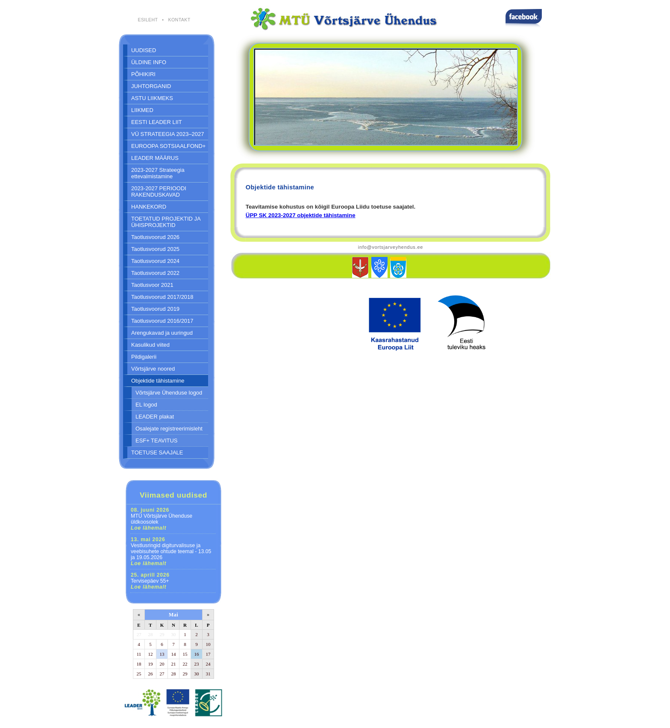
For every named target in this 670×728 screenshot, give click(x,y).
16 (196, 654)
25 (139, 673)
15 (185, 654)
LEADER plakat (154, 416)
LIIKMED (142, 110)
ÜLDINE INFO (148, 62)
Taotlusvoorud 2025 (155, 249)
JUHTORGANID (151, 86)
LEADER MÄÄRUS (155, 158)
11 (139, 654)
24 (208, 663)
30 (173, 634)
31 (208, 673)
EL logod (146, 404)
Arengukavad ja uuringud (162, 333)
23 (196, 663)
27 (139, 634)
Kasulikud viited (150, 345)
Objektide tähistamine (158, 380)
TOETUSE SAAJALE (157, 452)
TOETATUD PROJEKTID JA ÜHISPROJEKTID (166, 221)
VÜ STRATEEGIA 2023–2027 (167, 134)
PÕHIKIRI (143, 74)
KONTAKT (179, 19)
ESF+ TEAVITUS (156, 440)
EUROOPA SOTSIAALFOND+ (168, 146)
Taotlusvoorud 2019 (155, 309)
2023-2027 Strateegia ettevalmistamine (158, 173)
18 (139, 663)
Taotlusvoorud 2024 (155, 261)
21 (173, 663)
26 (150, 673)
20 (162, 663)
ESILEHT (148, 19)
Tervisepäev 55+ (150, 581)
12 (150, 654)
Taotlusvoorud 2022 (155, 273)
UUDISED (143, 50)
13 (162, 654)
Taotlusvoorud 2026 (155, 237)
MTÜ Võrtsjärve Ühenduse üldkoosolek (161, 519)
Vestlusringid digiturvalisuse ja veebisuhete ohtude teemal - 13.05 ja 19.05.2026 (171, 551)
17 (208, 654)
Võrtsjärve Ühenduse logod (168, 392)
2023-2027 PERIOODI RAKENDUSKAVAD (158, 191)
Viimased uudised (173, 495)
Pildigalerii (143, 357)
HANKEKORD (148, 206)
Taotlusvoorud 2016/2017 (162, 321)
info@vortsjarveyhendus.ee (390, 247)
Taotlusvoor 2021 (152, 285)
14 (173, 654)
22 (185, 663)
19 (150, 663)
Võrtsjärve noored (153, 368)
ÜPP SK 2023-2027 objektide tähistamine (301, 215)
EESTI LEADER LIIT (156, 122)
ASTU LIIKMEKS (152, 98)
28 (150, 634)
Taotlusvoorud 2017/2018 (162, 297)
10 (208, 644)
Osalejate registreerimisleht (169, 428)
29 (162, 634)
